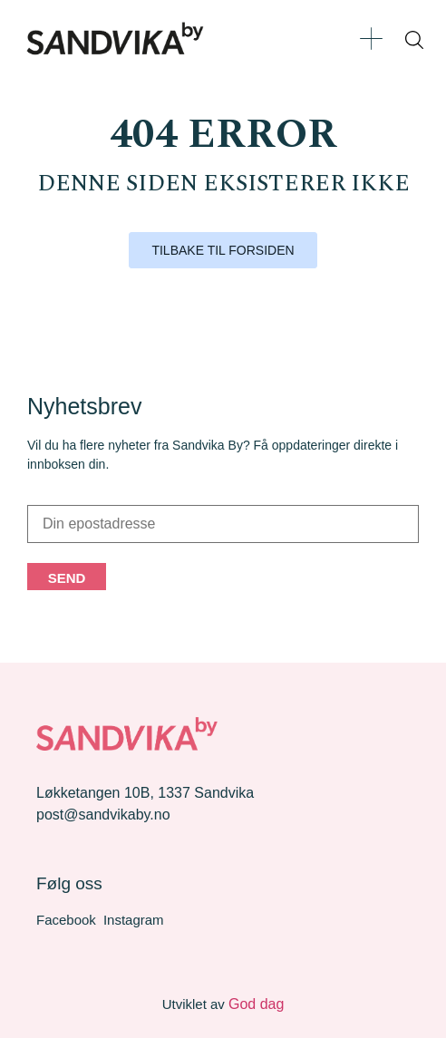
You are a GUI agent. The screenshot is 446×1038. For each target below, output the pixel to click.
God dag (256, 1004)
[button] (371, 38)
